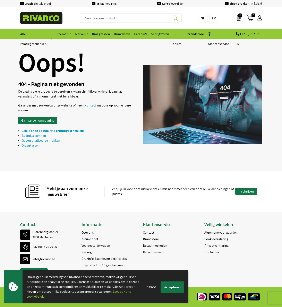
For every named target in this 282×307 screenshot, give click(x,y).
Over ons (88, 232)
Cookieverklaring (216, 239)
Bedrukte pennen (34, 135)
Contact (148, 232)
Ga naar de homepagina (37, 120)
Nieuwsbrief (90, 239)
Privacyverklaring (216, 245)
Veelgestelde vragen (96, 245)
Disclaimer (211, 252)
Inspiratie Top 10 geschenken (102, 265)
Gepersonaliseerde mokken (41, 140)
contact (91, 105)
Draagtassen (31, 145)
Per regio (88, 252)
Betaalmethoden (155, 245)
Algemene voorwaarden (221, 232)
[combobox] (131, 18)
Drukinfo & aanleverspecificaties (104, 259)
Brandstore (151, 239)
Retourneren (152, 252)
